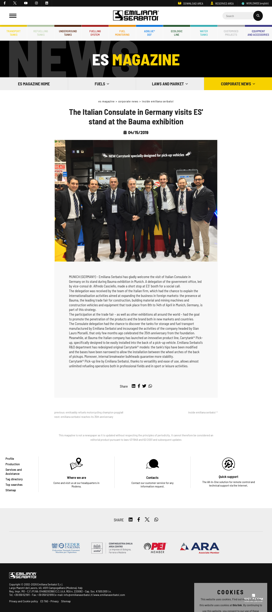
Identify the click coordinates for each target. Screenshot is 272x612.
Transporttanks (13, 32)
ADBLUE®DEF (149, 32)
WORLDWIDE (254, 3)
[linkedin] (47, 3)
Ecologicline (176, 32)
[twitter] (15, 3)
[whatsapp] (150, 386)
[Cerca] (242, 15)
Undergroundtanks (68, 32)
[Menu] (13, 16)
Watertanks (204, 32)
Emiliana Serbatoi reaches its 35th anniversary (87, 416)
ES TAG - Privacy (49, 601)
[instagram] (36, 3)
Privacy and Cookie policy (23, 601)
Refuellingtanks (40, 32)
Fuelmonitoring (122, 32)
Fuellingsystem (95, 32)
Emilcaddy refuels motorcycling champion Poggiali (94, 412)
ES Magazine (106, 101)
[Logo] (136, 16)
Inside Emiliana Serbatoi (158, 101)
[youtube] (25, 3)
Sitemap (66, 601)
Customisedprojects (231, 32)
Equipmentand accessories (258, 32)
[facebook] (5, 3)
